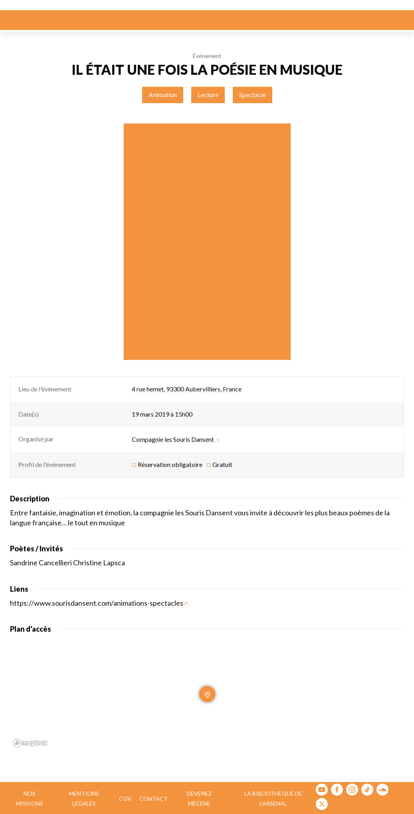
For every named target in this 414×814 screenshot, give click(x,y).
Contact (153, 798)
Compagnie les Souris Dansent (176, 439)
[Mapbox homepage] (30, 743)
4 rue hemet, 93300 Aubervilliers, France (187, 389)
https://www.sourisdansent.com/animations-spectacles (98, 603)
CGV (125, 798)
